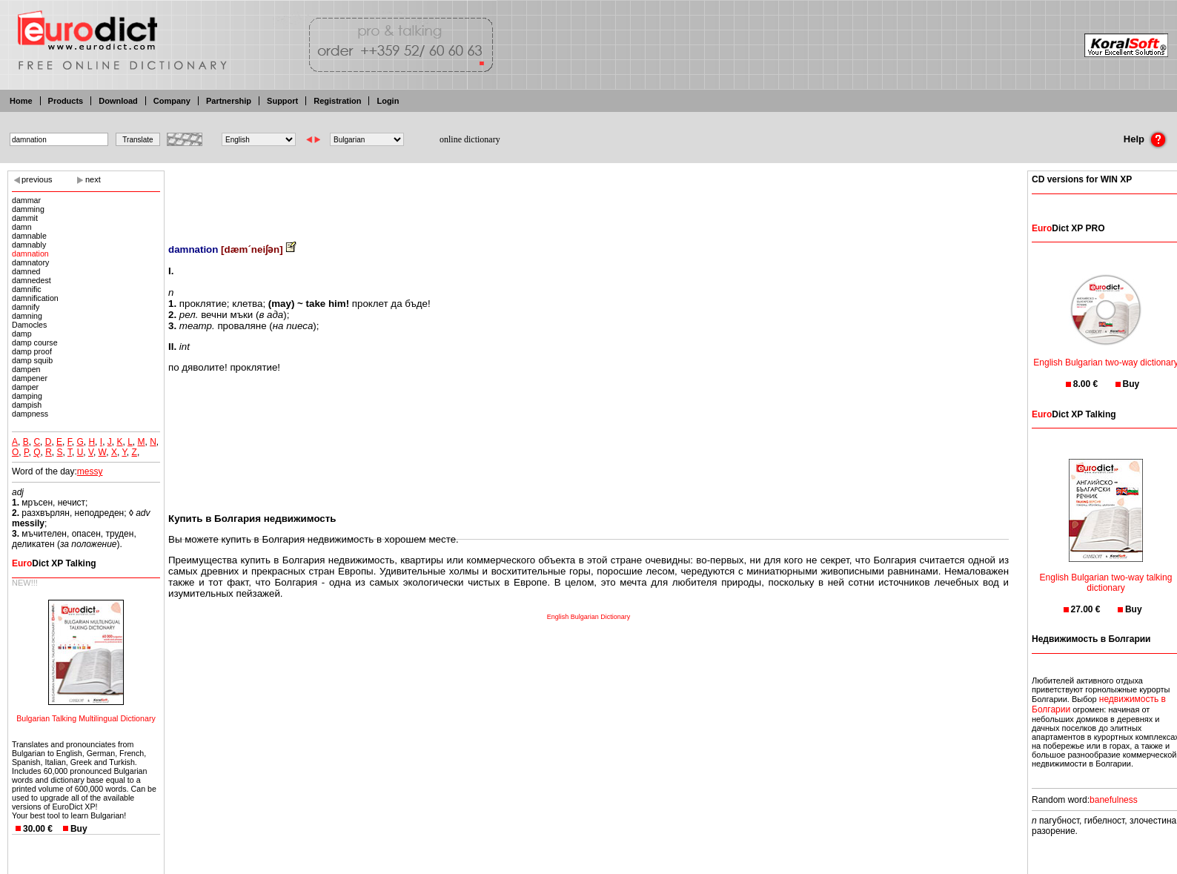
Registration (337, 100)
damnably (29, 244)
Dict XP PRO (1068, 228)
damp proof (32, 351)
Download (118, 100)
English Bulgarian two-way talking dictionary (1106, 573)
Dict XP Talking (54, 563)
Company (171, 100)
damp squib (32, 360)
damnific (27, 289)
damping (27, 395)
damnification (35, 298)
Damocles (29, 324)
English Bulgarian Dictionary (589, 616)
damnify (25, 306)
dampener (29, 378)
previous (37, 179)
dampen (26, 369)
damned (26, 271)
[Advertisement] (588, 196)
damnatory (30, 262)
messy (90, 471)
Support (282, 100)
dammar (26, 200)
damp (22, 333)
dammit (25, 217)
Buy (78, 829)
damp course (35, 342)
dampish (27, 404)
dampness (30, 413)
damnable (29, 235)
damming (28, 209)
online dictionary (470, 139)
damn (22, 226)
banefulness (1114, 800)
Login (388, 100)
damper (25, 387)
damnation (30, 253)
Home (21, 100)
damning (27, 315)
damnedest (31, 280)
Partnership (228, 100)
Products (66, 100)
